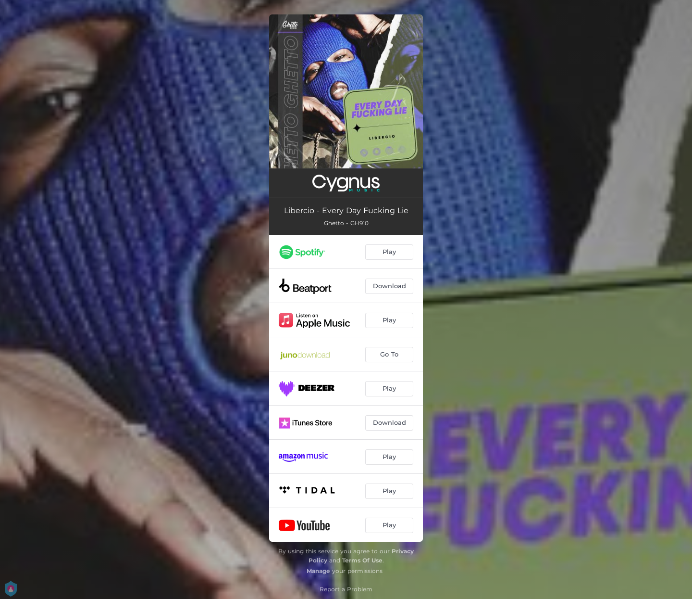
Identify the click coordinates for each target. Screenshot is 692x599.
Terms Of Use (362, 560)
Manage (318, 570)
